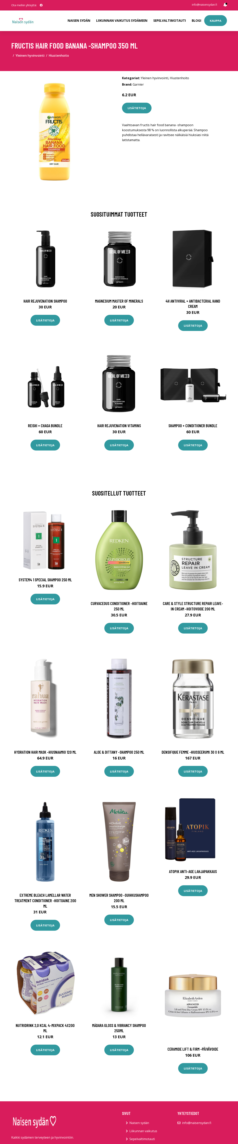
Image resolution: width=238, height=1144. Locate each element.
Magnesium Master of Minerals (119, 301)
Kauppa (215, 21)
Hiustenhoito (59, 55)
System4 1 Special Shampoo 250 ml (45, 579)
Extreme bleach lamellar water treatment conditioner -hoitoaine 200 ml (45, 900)
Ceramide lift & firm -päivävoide (192, 1049)
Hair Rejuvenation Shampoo (45, 301)
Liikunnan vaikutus (143, 1131)
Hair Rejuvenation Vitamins (119, 425)
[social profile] (41, 5)
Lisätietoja (137, 108)
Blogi (196, 20)
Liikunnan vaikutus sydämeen (121, 20)
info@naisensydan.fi (204, 4)
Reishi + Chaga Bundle (45, 425)
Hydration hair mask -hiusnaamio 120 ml (45, 752)
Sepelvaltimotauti (169, 20)
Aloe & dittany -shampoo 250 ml (119, 752)
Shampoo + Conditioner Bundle (192, 425)
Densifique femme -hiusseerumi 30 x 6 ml (193, 752)
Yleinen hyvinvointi (30, 55)
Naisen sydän (79, 20)
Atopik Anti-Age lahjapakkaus (193, 871)
